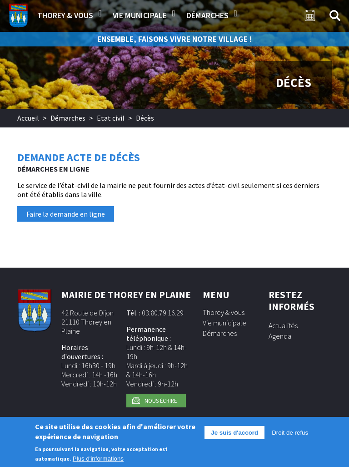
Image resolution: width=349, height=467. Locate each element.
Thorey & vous (65, 15)
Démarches (207, 15)
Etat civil (111, 117)
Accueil (28, 117)
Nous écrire (161, 400)
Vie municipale (140, 15)
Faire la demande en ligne (65, 213)
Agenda (280, 335)
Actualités (283, 325)
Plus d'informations (98, 459)
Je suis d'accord (234, 432)
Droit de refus (290, 432)
